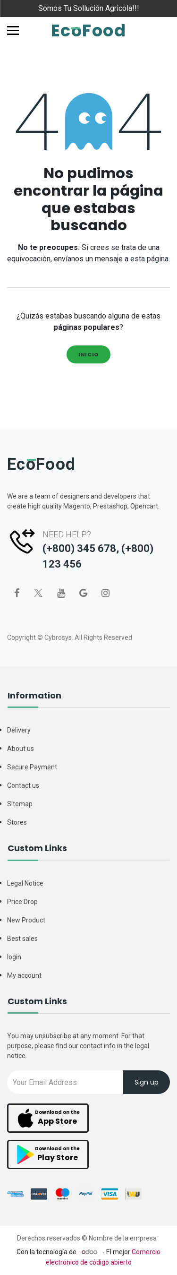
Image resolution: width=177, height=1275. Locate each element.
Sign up (147, 1082)
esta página (149, 258)
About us (20, 748)
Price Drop (22, 901)
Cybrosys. (58, 637)
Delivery (19, 730)
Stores (17, 822)
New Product (26, 920)
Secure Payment (32, 767)
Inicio (88, 354)
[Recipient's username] (65, 1082)
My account (24, 975)
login (14, 957)
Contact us (23, 785)
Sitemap (20, 804)
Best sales (22, 938)
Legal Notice (25, 883)
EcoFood (88, 30)
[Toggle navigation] (13, 30)
